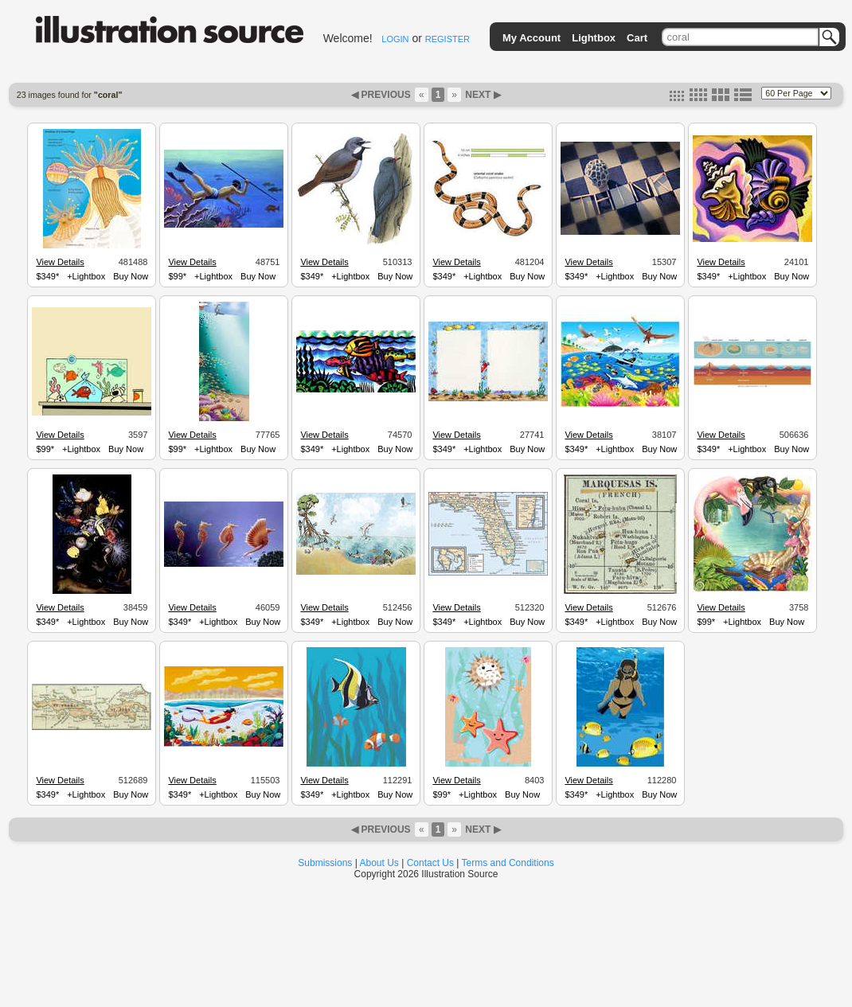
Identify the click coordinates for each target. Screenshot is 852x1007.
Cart (637, 38)
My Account (531, 38)
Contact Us (430, 862)
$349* (47, 276)
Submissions (325, 862)
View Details (60, 262)
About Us (379, 862)
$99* (177, 276)
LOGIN (394, 39)
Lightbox (594, 38)
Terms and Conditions (508, 862)
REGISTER (447, 39)
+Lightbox (86, 276)
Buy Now (130, 276)
